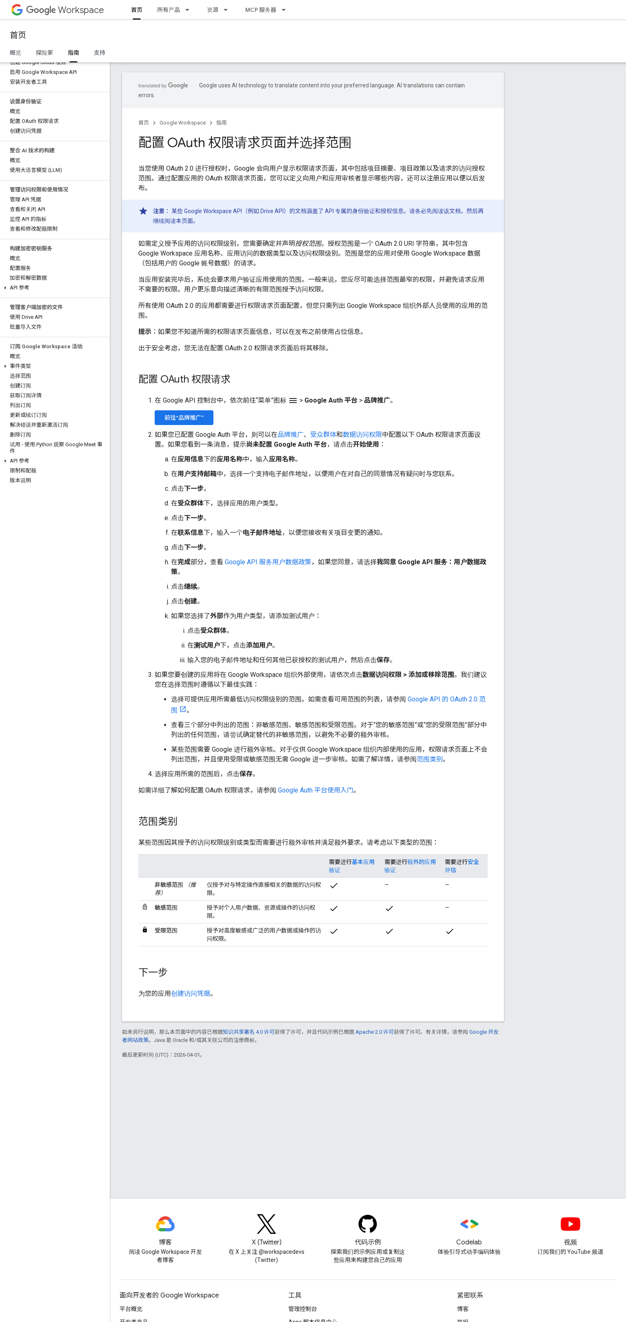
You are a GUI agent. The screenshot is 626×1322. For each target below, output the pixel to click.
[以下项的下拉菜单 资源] (228, 10)
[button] (53, 288)
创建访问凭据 (190, 993)
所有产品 (168, 9)
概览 (15, 52)
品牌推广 (290, 434)
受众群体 (323, 434)
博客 (462, 1309)
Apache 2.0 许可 (374, 1032)
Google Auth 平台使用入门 (315, 790)
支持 (99, 52)
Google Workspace (183, 123)
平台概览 (131, 1309)
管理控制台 (303, 1309)
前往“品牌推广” (184, 417)
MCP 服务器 (260, 9)
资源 (212, 9)
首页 (18, 35)
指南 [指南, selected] (73, 52)
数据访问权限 (362, 434)
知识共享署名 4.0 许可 (249, 1032)
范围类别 (430, 759)
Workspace (65, 10)
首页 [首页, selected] (136, 9)
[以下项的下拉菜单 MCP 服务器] (286, 10)
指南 (221, 123)
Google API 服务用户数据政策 (268, 562)
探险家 (44, 52)
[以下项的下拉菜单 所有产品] (190, 10)
